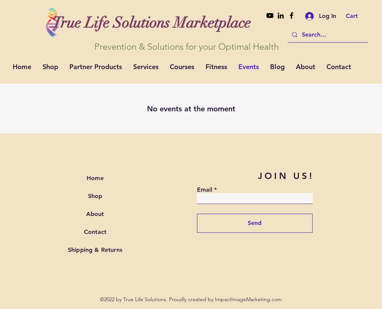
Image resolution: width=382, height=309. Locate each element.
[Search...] (327, 34)
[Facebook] (291, 15)
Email (204, 190)
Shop (95, 196)
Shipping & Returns (95, 249)
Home (95, 178)
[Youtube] (270, 15)
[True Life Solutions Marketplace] (151, 22)
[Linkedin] (280, 15)
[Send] (255, 223)
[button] (357, 15)
